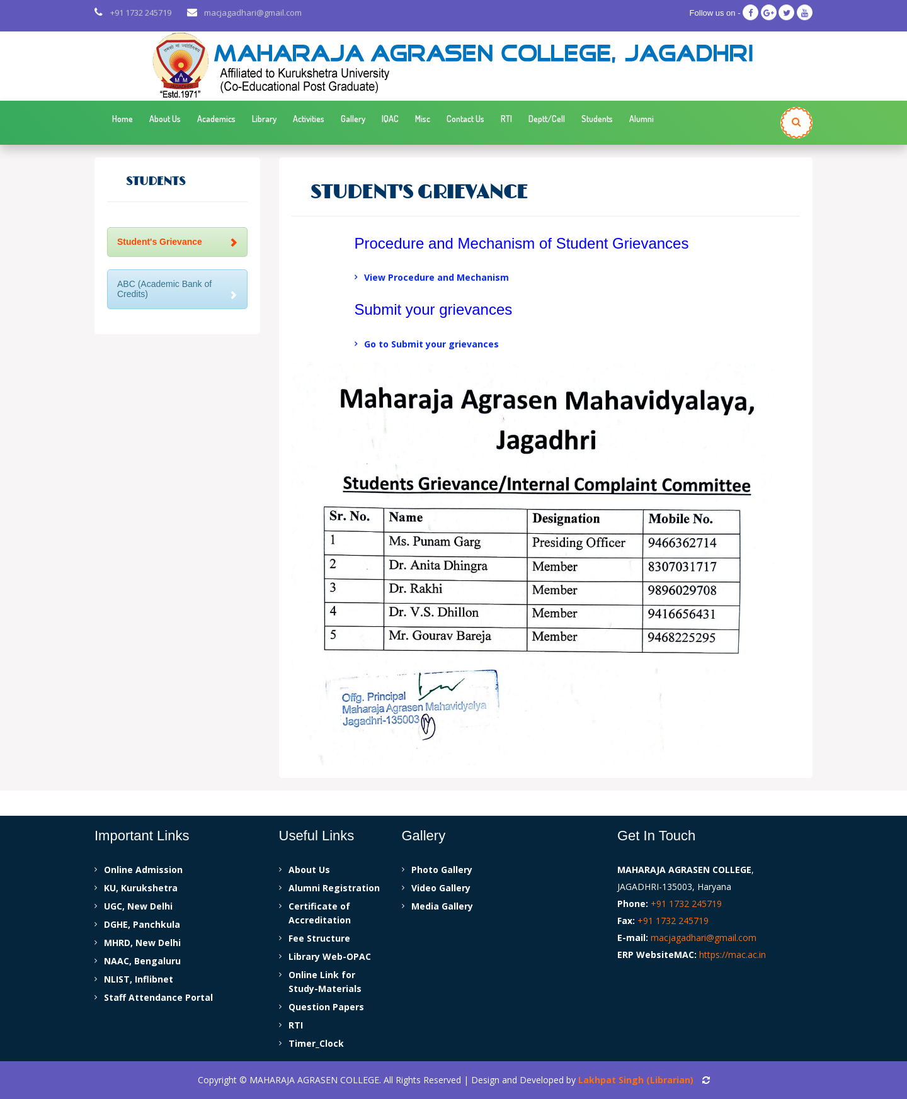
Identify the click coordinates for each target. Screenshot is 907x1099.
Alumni (641, 118)
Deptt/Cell (546, 118)
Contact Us (465, 118)
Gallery (353, 118)
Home (122, 118)
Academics (216, 118)
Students (597, 118)
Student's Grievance (177, 242)
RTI (506, 118)
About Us (165, 118)
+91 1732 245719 (140, 14)
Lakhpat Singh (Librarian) (635, 1080)
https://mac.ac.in (732, 955)
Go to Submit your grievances (431, 344)
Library (264, 118)
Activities (308, 118)
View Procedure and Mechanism (436, 277)
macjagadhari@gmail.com (253, 14)
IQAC (390, 118)
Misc (422, 118)
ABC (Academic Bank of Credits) (177, 288)
